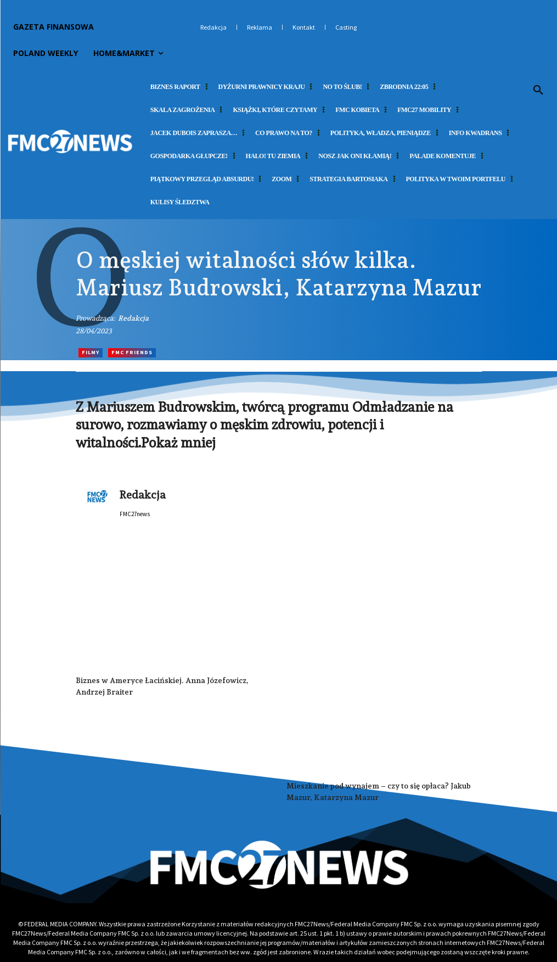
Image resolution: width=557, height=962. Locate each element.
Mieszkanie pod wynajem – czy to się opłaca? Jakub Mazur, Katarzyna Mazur (378, 791)
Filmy (90, 352)
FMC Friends (132, 352)
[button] (538, 90)
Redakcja (133, 318)
